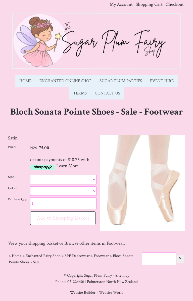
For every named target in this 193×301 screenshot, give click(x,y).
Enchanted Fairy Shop (43, 255)
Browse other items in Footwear (94, 243)
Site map (122, 275)
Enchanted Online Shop (65, 81)
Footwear (101, 255)
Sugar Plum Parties (121, 81)
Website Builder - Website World (96, 292)
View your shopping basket (33, 243)
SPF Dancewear (77, 255)
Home (25, 81)
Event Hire (162, 81)
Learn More (67, 166)
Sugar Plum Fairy (98, 275)
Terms (80, 93)
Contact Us (107, 93)
